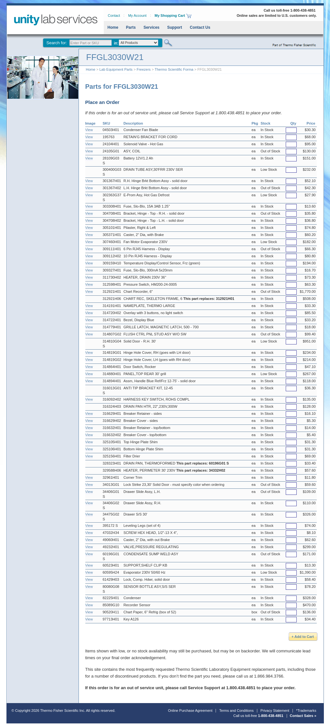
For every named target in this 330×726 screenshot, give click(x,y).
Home (113, 27)
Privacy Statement (275, 710)
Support (174, 27)
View (89, 130)
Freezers (144, 69)
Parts (131, 27)
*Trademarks (306, 710)
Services (151, 27)
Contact (114, 15)
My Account (137, 15)
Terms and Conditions (236, 710)
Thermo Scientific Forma (173, 69)
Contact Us (200, 27)
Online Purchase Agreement (190, 710)
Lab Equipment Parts (116, 69)
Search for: (57, 42)
